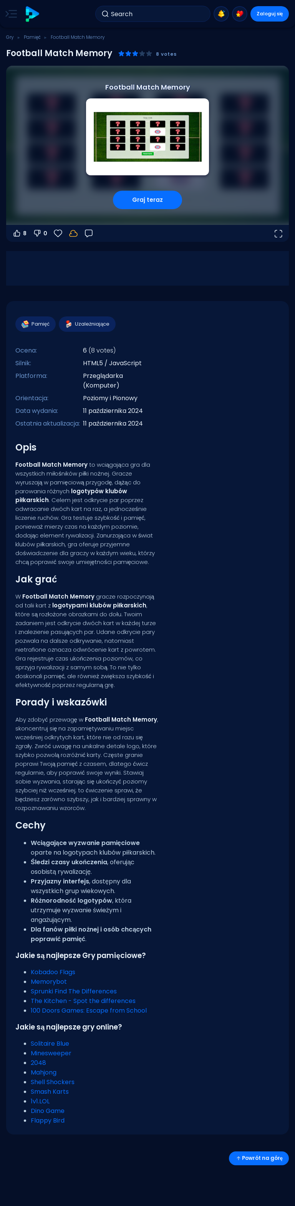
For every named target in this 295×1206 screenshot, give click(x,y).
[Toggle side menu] (9, 14)
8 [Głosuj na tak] (19, 233)
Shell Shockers (53, 1082)
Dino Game (48, 1110)
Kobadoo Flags (53, 972)
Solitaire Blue (50, 1043)
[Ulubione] (58, 233)
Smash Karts (50, 1091)
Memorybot (49, 981)
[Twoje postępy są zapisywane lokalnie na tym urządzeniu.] (73, 233)
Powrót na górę (259, 1158)
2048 (38, 1062)
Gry (10, 37)
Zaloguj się (270, 13)
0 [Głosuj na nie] (40, 233)
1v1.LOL (40, 1101)
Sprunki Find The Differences (74, 991)
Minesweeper (51, 1053)
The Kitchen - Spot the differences (83, 1000)
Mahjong (43, 1072)
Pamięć (32, 37)
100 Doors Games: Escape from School (89, 1010)
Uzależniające (87, 324)
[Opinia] (88, 233)
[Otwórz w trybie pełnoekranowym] (278, 233)
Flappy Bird (48, 1120)
